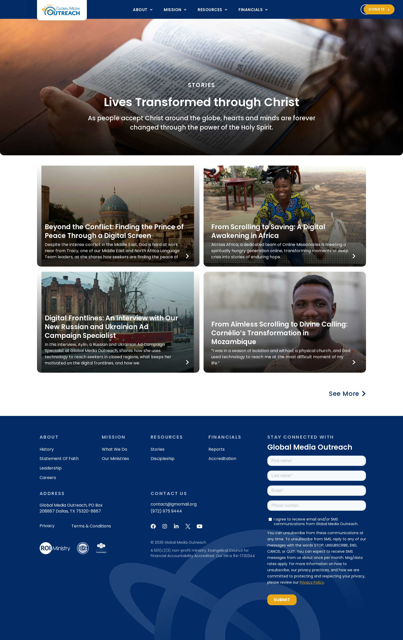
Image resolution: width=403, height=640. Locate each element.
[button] (142, 9)
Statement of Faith (59, 459)
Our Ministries (115, 459)
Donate (348, 9)
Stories (157, 449)
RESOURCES (212, 9)
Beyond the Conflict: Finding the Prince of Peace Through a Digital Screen (114, 231)
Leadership (51, 468)
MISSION (175, 9)
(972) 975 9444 (166, 511)
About (142, 9)
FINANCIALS (253, 9)
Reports (216, 449)
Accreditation (222, 459)
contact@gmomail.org (174, 504)
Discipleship (163, 459)
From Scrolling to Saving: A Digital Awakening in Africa (268, 231)
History (47, 449)
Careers (48, 478)
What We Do (114, 449)
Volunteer (313, 9)
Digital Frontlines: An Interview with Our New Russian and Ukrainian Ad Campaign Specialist (111, 326)
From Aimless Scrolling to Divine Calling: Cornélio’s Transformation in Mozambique (279, 333)
